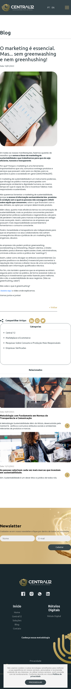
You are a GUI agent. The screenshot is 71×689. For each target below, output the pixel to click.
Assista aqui (5, 290)
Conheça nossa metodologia (35, 637)
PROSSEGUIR (35, 682)
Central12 (17, 616)
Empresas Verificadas (16, 348)
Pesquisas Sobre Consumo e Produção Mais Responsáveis (33, 343)
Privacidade (35, 661)
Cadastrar (59, 547)
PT (48, 7)
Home (17, 612)
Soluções (17, 620)
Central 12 (10, 333)
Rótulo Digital (54, 616)
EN (53, 7)
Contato (17, 628)
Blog (17, 624)
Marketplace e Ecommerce (18, 338)
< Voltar (53, 307)
